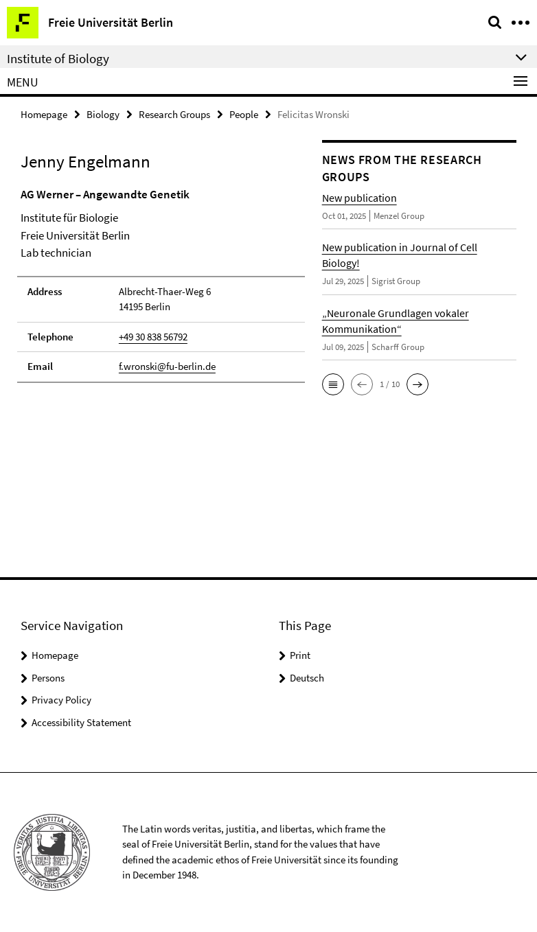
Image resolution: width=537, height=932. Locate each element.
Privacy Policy (61, 699)
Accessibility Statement (81, 722)
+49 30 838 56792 (153, 336)
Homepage (44, 114)
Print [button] (300, 655)
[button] (333, 384)
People (243, 114)
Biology (103, 114)
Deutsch (307, 677)
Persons (48, 677)
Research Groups (174, 114)
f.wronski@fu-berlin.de (167, 366)
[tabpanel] (161, 284)
